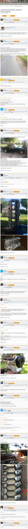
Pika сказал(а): (3, 307)
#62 (27, 45)
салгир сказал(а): (4, 330)
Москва (12, 178)
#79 (27, 512)
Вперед (12, 15)
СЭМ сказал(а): (3, 418)
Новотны (5, 299)
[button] (2, 1)
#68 (27, 196)
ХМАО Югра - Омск (9, 287)
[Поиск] (26, 1)
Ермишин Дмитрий (7, 79)
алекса (5, 409)
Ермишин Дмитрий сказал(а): (6, 98)
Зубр (2, 13)
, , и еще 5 (6, 170)
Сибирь (12, 112)
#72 (27, 304)
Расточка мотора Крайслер (10, 27)
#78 (27, 440)
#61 (27, 24)
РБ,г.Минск (12, 22)
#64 (27, 95)
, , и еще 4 (9, 502)
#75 (27, 387)
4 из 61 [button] (8, 15)
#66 (27, 135)
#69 (27, 262)
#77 (27, 415)
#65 (27, 114)
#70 (27, 276)
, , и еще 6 (8, 252)
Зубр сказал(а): (3, 117)
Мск (6, 302)
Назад (4, 15)
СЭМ (4, 256)
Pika (4, 284)
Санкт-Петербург (13, 510)
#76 (27, 399)
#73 (27, 327)
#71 (27, 289)
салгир (5, 108)
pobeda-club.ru (18, 178)
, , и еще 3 (6, 317)
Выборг (7, 260)
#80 (27, 527)
